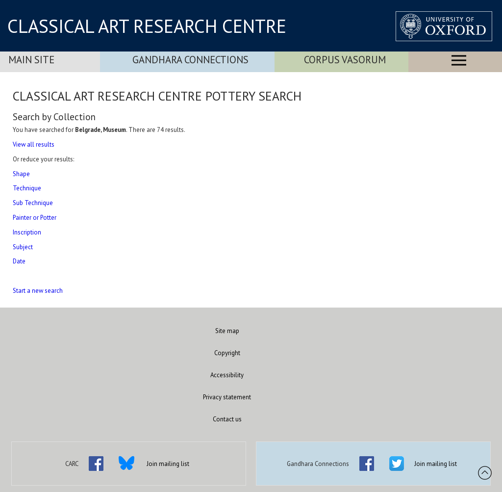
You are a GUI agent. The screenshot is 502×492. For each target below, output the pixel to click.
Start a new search (38, 290)
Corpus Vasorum (345, 59)
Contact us (227, 419)
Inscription (27, 232)
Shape (21, 174)
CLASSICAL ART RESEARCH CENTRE (146, 26)
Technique (27, 188)
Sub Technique (33, 203)
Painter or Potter (34, 217)
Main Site (31, 59)
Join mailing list (168, 464)
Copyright (227, 353)
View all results (33, 144)
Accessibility (227, 375)
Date (19, 261)
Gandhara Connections (190, 59)
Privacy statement (227, 397)
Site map (227, 331)
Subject (23, 247)
